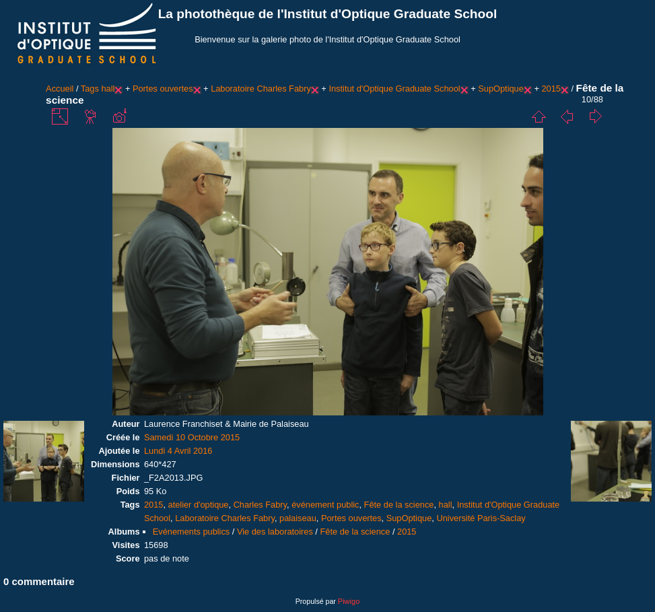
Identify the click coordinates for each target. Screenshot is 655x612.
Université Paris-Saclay (480, 518)
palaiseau (297, 518)
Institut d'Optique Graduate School (394, 88)
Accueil (59, 88)
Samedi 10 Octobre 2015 (192, 437)
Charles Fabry (260, 505)
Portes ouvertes (163, 88)
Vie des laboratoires (275, 531)
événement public (325, 505)
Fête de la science (399, 505)
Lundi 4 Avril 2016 (178, 451)
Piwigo (348, 601)
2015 (550, 88)
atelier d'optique (198, 505)
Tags (90, 88)
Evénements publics (191, 531)
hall (107, 88)
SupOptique (501, 88)
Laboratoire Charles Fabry (261, 88)
